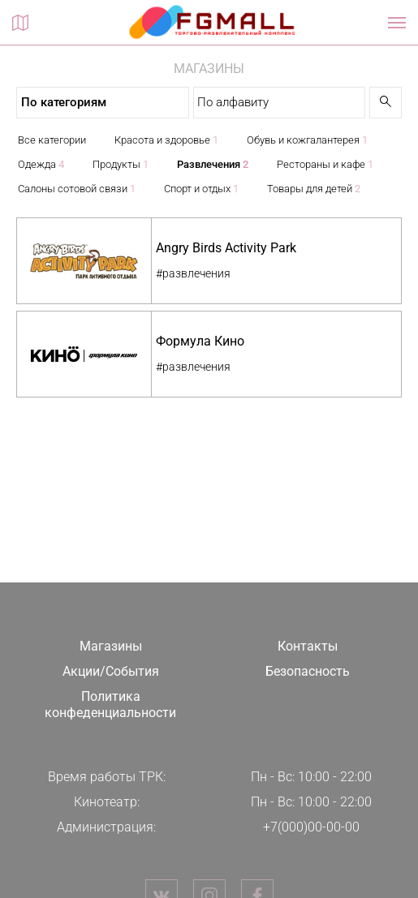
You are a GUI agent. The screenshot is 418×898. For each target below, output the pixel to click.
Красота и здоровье (166, 140)
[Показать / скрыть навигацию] (397, 22)
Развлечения (212, 164)
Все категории (52, 140)
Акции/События (110, 671)
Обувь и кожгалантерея (307, 140)
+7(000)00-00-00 (311, 827)
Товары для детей (313, 189)
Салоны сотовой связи (77, 189)
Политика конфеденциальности (110, 705)
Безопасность (307, 671)
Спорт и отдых (201, 189)
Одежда (41, 164)
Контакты (308, 646)
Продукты (121, 164)
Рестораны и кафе (325, 164)
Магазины (111, 646)
